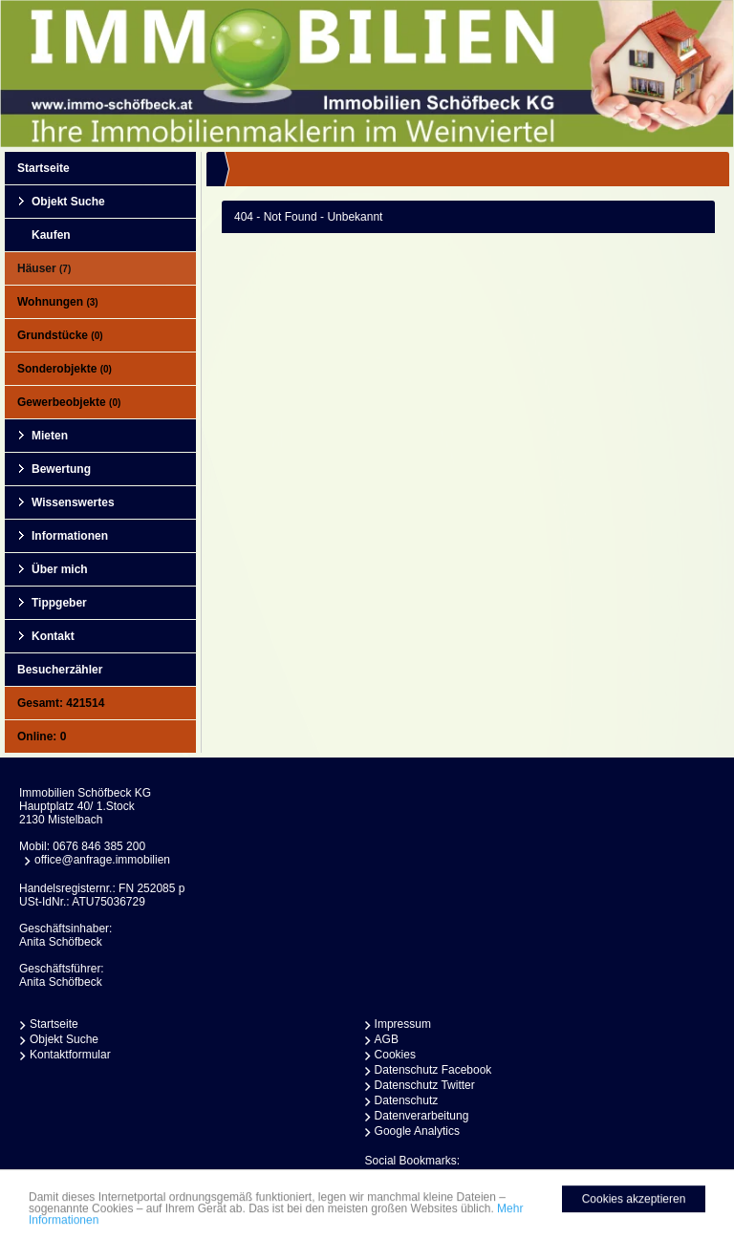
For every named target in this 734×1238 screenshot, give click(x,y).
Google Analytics (417, 1131)
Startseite (43, 168)
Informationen (70, 536)
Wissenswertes (73, 502)
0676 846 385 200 (99, 846)
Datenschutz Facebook (433, 1070)
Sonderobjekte (64, 368)
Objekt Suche (68, 201)
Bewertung (61, 469)
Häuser (44, 268)
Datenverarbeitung (422, 1115)
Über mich (60, 569)
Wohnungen (57, 302)
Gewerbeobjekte (68, 402)
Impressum (403, 1024)
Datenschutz (407, 1100)
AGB (387, 1039)
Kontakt (53, 636)
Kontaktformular (70, 1054)
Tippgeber (59, 602)
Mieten (50, 435)
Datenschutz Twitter (425, 1085)
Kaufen (51, 235)
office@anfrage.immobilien (102, 859)
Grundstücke (60, 335)
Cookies (395, 1054)
